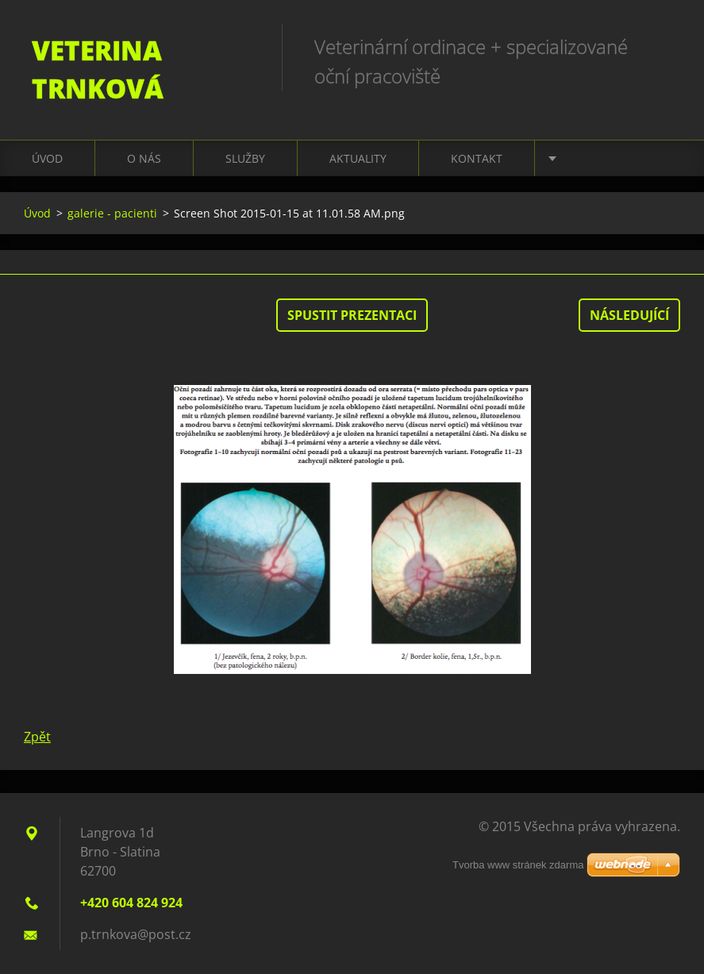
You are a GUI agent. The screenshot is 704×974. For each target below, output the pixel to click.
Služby (245, 158)
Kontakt (476, 158)
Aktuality (358, 158)
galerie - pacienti (112, 213)
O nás (144, 158)
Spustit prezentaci (352, 315)
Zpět (37, 736)
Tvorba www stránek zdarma (517, 865)
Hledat (662, 46)
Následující (629, 315)
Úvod (47, 158)
